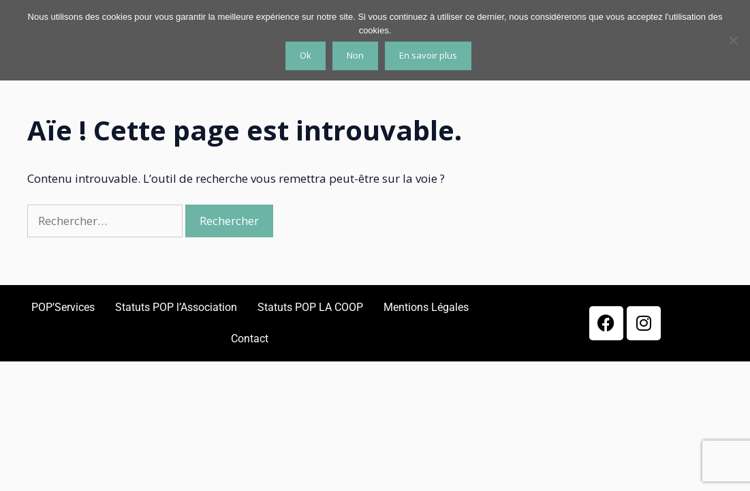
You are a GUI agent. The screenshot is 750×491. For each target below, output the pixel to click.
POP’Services (63, 307)
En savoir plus (428, 55)
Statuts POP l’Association (176, 307)
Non (355, 55)
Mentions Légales (426, 307)
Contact (249, 338)
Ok (305, 55)
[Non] (733, 40)
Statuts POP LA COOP (310, 307)
